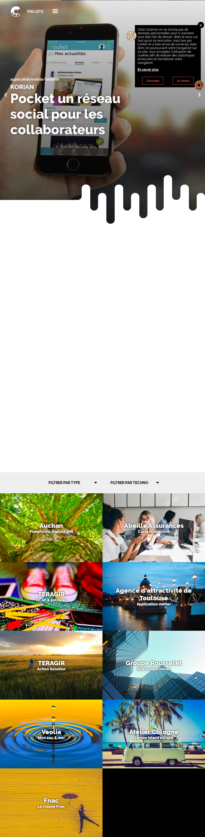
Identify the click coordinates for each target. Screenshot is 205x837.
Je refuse (183, 80)
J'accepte (152, 80)
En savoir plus (148, 69)
